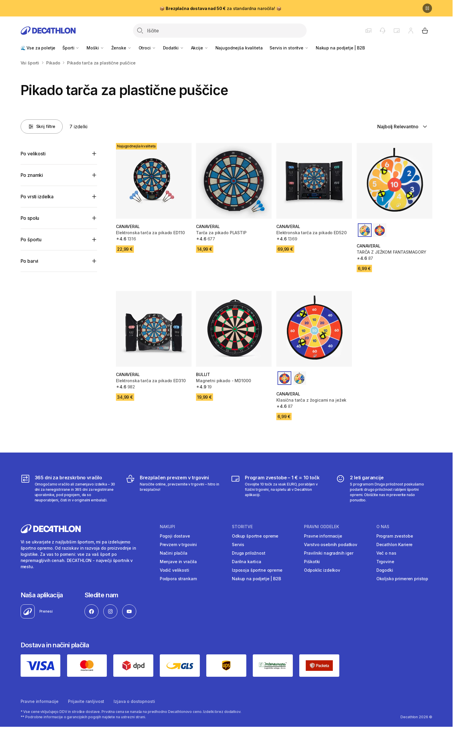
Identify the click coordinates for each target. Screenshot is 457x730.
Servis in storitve (289, 47)
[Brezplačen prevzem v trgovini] (174, 488)
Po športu (31, 239)
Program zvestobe (394, 535)
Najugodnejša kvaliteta (239, 47)
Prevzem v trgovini (178, 544)
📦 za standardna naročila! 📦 (220, 8)
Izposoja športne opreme (257, 570)
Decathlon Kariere (394, 544)
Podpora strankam (178, 578)
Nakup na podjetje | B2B (340, 47)
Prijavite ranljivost (86, 701)
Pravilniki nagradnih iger (328, 553)
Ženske (121, 47)
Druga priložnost (248, 553)
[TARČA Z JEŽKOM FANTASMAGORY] (394, 181)
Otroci (147, 47)
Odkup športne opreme (255, 535)
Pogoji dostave (175, 535)
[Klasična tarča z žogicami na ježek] (314, 329)
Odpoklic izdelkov (322, 570)
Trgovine (385, 561)
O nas (382, 526)
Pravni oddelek (321, 526)
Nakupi (167, 526)
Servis (238, 544)
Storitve (242, 526)
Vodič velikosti (174, 570)
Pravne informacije (323, 535)
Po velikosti (33, 154)
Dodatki (173, 47)
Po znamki (32, 175)
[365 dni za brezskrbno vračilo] (69, 488)
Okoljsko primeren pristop (402, 578)
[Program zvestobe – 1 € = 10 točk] (279, 488)
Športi (70, 47)
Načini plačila (173, 553)
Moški (95, 47)
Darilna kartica (246, 561)
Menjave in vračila (178, 561)
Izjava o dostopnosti (134, 701)
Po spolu (30, 218)
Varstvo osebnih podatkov (330, 544)
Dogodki (384, 570)
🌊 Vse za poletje (38, 47)
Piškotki (312, 561)
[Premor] (427, 8)
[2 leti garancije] (384, 488)
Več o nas (386, 553)
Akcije (199, 47)
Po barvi (30, 261)
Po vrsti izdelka (37, 196)
